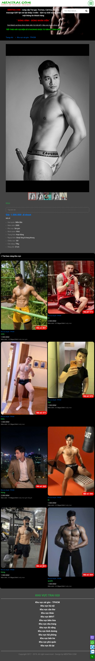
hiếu (3, 419)
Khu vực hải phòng (47, 634)
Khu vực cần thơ (47, 609)
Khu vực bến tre (47, 638)
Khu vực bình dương (47, 631)
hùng (3, 492)
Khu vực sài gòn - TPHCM (7, 331)
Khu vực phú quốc (47, 642)
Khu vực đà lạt (47, 645)
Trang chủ (9, 37)
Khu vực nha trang (47, 624)
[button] (87, 46)
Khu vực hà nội (47, 606)
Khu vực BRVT (47, 616)
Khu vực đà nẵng (48, 627)
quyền (50, 581)
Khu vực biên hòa (47, 620)
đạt (49, 402)
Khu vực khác (47, 613)
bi (48, 318)
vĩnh (2, 334)
